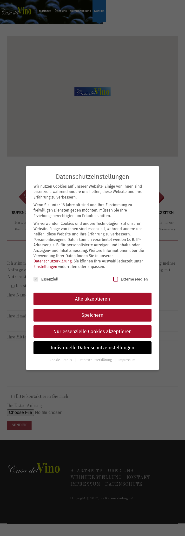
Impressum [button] (126, 360)
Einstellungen (45, 266)
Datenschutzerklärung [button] (96, 360)
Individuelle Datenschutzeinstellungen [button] (92, 347)
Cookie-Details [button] (61, 360)
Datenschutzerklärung (52, 261)
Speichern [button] (93, 315)
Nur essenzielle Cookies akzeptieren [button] (92, 331)
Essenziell (45, 279)
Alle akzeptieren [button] (92, 299)
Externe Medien (130, 279)
